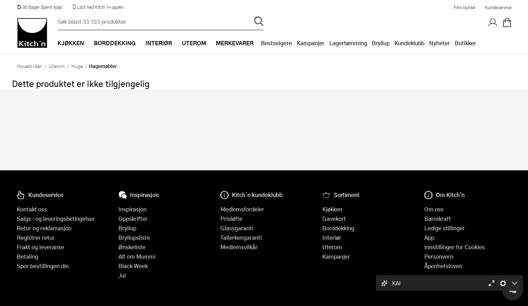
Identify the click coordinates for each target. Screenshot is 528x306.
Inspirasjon (132, 209)
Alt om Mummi (137, 256)
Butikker (465, 43)
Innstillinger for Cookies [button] (454, 247)
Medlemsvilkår (239, 247)
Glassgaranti (236, 228)
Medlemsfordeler (242, 209)
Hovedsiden (29, 65)
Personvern (438, 256)
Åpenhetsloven (443, 266)
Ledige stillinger (444, 228)
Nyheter (439, 43)
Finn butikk (464, 7)
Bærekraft (437, 219)
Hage (77, 65)
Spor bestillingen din (43, 266)
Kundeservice (498, 7)
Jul (122, 275)
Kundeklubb (409, 43)
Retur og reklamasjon (44, 228)
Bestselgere (276, 43)
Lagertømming (348, 43)
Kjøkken (332, 209)
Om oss (434, 209)
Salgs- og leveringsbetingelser (56, 219)
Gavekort (334, 219)
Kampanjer (310, 43)
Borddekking (338, 228)
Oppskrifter (133, 219)
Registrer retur (36, 237)
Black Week (133, 266)
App (429, 237)
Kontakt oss (32, 209)
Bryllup (381, 43)
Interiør (331, 237)
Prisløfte (231, 219)
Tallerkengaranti (241, 237)
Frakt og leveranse (40, 247)
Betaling (27, 256)
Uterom (57, 65)
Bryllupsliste (134, 237)
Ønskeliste (131, 247)
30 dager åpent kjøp (39, 7)
